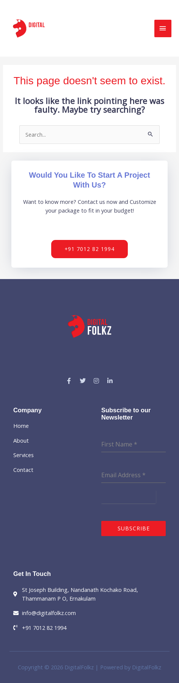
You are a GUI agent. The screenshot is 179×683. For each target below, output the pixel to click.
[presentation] (128, 497)
